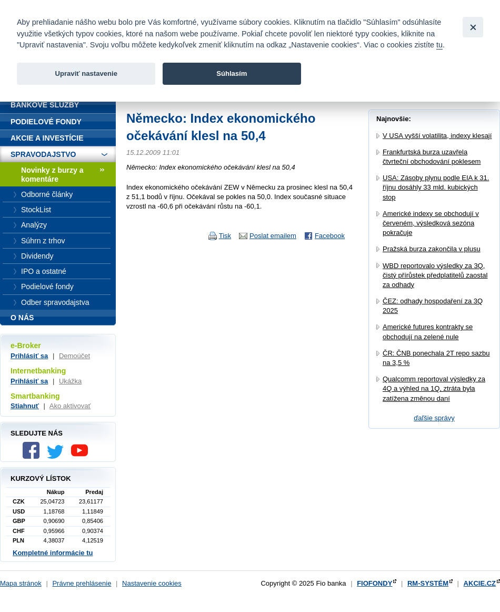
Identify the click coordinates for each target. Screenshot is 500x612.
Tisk (225, 236)
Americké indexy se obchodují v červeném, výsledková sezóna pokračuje (431, 223)
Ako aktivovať (70, 406)
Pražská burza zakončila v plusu (432, 249)
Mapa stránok (21, 583)
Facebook (330, 236)
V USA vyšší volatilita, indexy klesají (437, 136)
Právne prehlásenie (81, 583)
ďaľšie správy (434, 418)
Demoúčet (74, 356)
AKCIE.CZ (480, 583)
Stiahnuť (25, 406)
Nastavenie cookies (152, 583)
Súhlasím (231, 73)
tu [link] (439, 45)
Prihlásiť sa (29, 356)
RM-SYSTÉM (427, 583)
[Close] (473, 27)
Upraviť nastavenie (86, 73)
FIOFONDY (374, 583)
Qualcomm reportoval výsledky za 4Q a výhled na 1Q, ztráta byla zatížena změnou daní (434, 388)
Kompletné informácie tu (53, 553)
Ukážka (70, 381)
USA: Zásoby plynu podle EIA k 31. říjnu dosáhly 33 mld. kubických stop (436, 187)
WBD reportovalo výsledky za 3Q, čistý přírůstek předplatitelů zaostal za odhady (435, 275)
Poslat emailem (272, 236)
